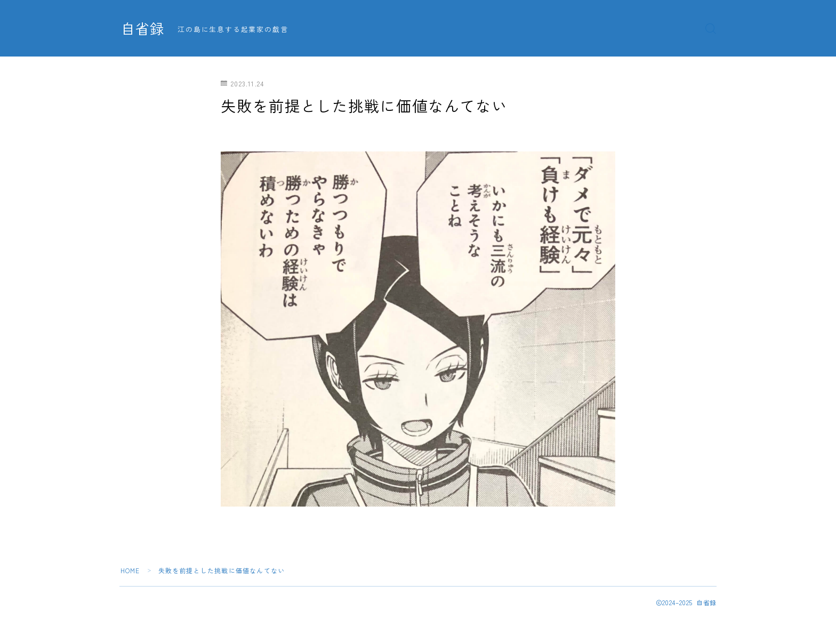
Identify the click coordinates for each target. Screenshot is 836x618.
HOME (130, 570)
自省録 (143, 29)
